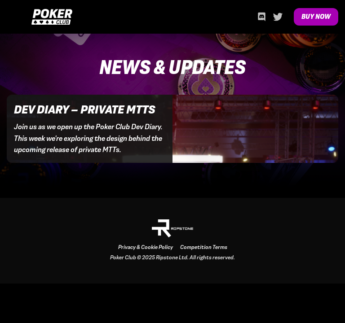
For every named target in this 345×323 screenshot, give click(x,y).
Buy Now (316, 16)
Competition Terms (203, 247)
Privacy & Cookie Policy (145, 247)
